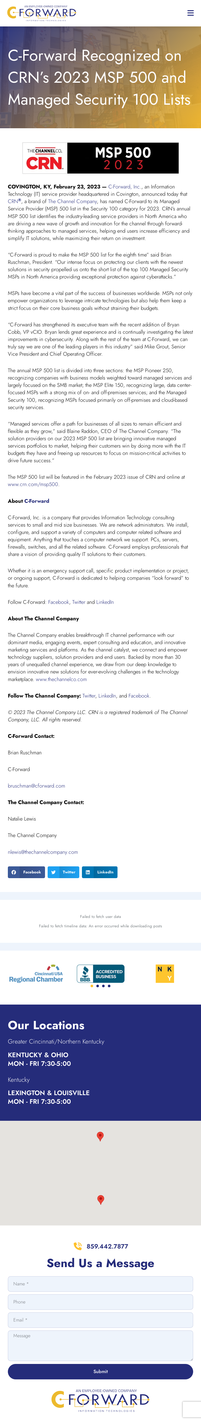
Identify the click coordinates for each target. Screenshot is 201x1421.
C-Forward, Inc (124, 187)
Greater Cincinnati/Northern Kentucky (59, 1014)
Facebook (58, 602)
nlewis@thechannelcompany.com (43, 852)
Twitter (78, 602)
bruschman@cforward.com (36, 786)
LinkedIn (105, 602)
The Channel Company (72, 201)
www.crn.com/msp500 (33, 484)
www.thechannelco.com (61, 679)
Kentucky (19, 1052)
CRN (14, 201)
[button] (26, 872)
